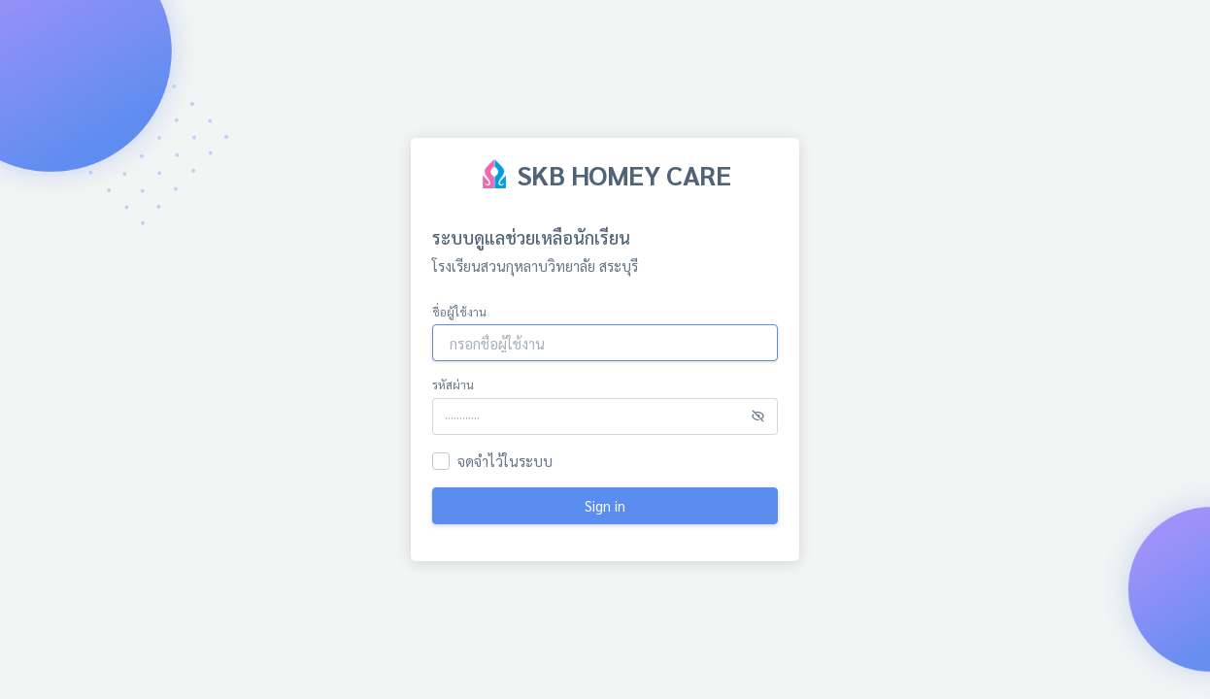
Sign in (605, 505)
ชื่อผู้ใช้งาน (459, 311)
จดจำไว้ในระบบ (505, 460)
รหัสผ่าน (453, 384)
